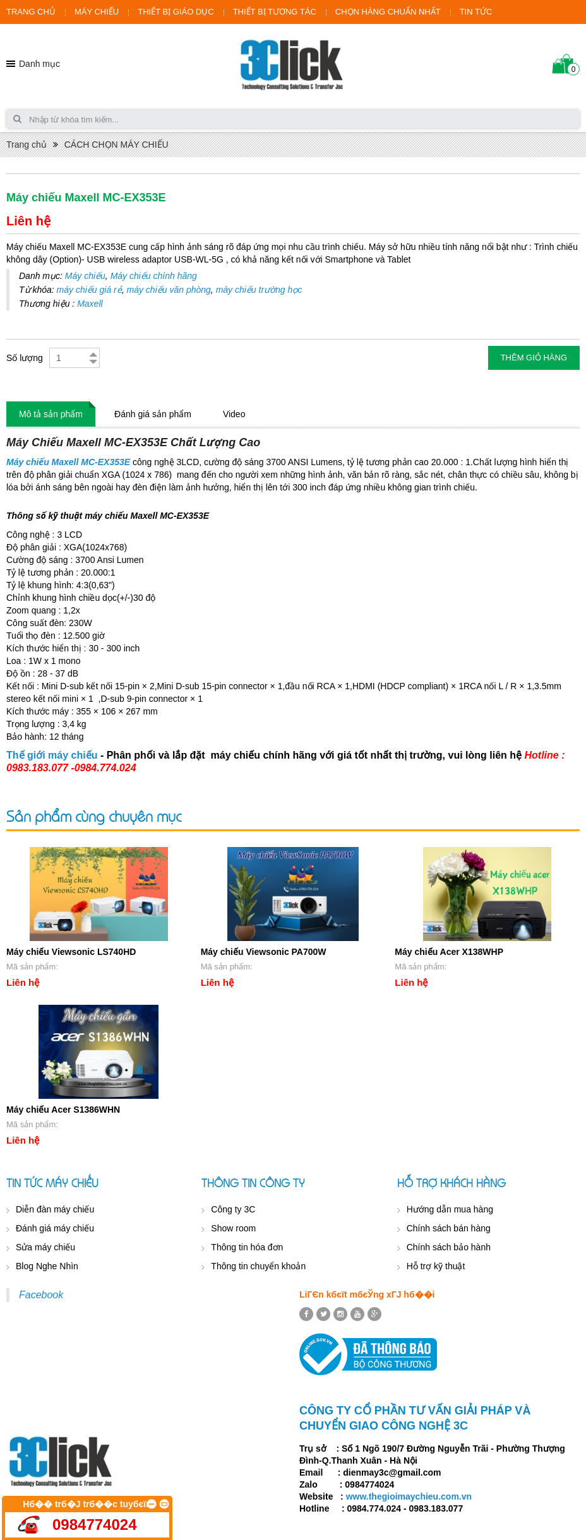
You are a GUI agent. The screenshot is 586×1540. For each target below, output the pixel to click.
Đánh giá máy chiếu (55, 1228)
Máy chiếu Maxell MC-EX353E (68, 462)
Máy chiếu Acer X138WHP (449, 952)
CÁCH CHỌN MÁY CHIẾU (116, 144)
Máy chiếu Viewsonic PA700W (263, 952)
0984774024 (94, 1524)
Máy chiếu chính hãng (154, 276)
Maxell (89, 304)
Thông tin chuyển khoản (258, 1266)
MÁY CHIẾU (97, 11)
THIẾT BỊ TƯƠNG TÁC (274, 11)
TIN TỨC (476, 11)
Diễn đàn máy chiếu (55, 1209)
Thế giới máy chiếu (51, 755)
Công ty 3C (233, 1209)
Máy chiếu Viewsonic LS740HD (71, 952)
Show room (233, 1228)
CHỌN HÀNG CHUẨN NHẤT (388, 11)
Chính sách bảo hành (449, 1247)
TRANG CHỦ (31, 11)
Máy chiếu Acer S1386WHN (63, 1110)
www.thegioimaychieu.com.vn (409, 1496)
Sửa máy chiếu (45, 1247)
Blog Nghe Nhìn (47, 1266)
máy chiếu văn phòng (169, 290)
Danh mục (39, 64)
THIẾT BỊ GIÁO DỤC (175, 11)
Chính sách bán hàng (449, 1228)
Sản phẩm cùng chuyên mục (93, 816)
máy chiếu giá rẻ (89, 290)
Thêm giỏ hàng (534, 357)
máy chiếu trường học (259, 290)
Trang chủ (26, 144)
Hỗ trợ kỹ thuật (436, 1266)
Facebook (41, 1294)
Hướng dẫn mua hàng (450, 1209)
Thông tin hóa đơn (247, 1247)
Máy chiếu (85, 276)
